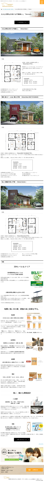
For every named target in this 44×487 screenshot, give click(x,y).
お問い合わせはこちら (22, 439)
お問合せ (34, 470)
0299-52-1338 (11, 469)
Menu (42, 2)
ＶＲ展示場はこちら (22, 22)
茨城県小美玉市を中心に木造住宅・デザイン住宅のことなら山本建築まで (22, 480)
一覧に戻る (40, 443)
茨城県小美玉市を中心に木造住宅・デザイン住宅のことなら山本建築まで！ (13, 1)
